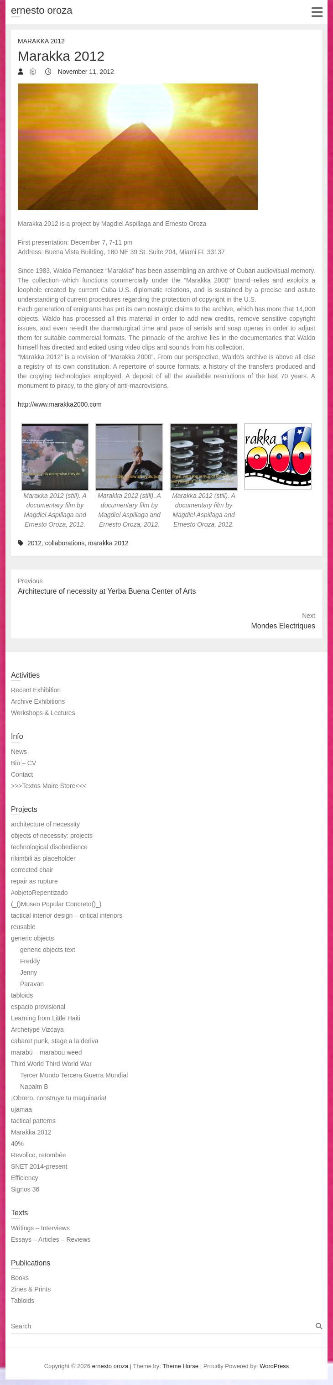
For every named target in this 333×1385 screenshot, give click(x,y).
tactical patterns (33, 1120)
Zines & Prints (31, 1289)
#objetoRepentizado (39, 892)
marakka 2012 (108, 543)
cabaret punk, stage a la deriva (54, 1041)
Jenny (28, 972)
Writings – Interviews (40, 1228)
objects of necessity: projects (52, 835)
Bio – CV (23, 763)
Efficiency (24, 1177)
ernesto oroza (42, 10)
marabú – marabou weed (46, 1052)
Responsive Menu (317, 12)
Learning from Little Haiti (45, 1018)
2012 (34, 543)
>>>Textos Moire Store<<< (49, 785)
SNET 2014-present (39, 1166)
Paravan (32, 984)
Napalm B (34, 1086)
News (19, 751)
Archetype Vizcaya (37, 1029)
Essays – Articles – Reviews (50, 1239)
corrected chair (32, 869)
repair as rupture (34, 881)
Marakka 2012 (41, 41)
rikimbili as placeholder (43, 858)
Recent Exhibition (36, 690)
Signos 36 (25, 1189)
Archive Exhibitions (38, 701)
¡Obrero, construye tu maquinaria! (58, 1098)
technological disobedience (49, 847)
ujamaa (21, 1109)
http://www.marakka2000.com (60, 404)
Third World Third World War (51, 1063)
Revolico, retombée (38, 1155)
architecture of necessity (45, 824)
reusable (23, 926)
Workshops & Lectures (43, 712)
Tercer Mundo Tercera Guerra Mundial (74, 1075)
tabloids (22, 995)
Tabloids (22, 1300)
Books (20, 1277)
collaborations (64, 543)
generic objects (32, 938)
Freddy (30, 961)
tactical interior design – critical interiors (66, 915)
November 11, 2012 (85, 71)
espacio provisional (38, 1006)
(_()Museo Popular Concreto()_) (56, 904)
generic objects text (47, 949)
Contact (22, 774)
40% (17, 1143)
